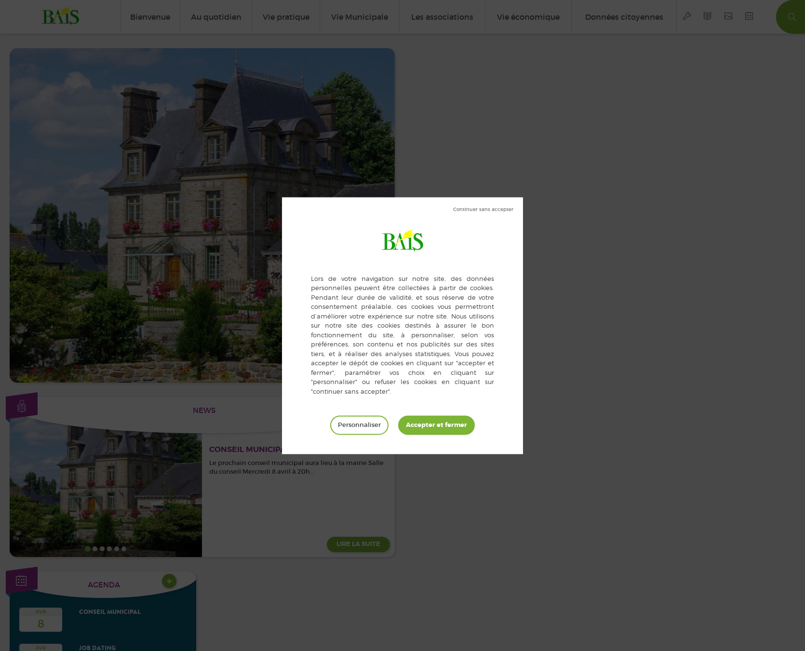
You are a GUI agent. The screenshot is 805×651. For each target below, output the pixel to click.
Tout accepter (436, 425)
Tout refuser (483, 210)
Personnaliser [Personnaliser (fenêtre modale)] (359, 425)
